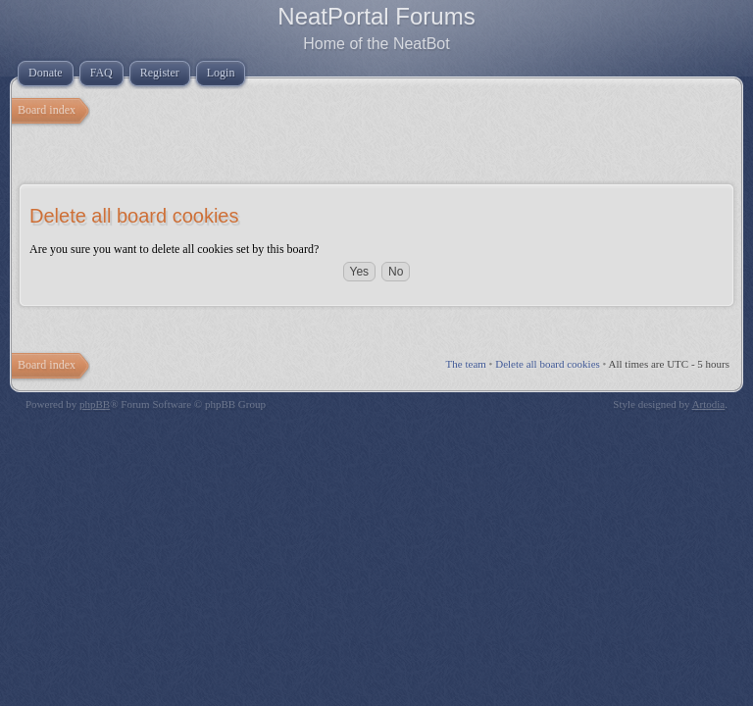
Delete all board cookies (547, 364)
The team (466, 364)
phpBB (94, 404)
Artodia (709, 404)
